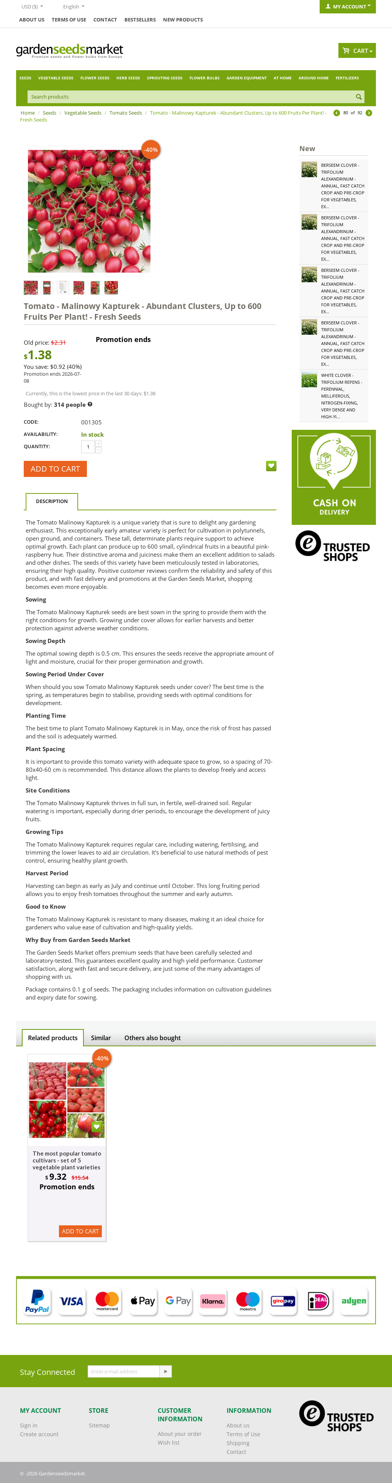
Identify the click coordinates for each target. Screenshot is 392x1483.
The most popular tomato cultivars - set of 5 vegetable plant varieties (67, 1160)
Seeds (25, 78)
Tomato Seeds (125, 112)
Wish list (169, 1442)
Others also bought (152, 1038)
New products (183, 19)
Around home (314, 78)
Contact (105, 19)
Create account (39, 1434)
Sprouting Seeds (165, 78)
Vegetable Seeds (56, 78)
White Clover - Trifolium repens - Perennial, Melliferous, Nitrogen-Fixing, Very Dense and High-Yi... (342, 395)
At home (283, 78)
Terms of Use (69, 19)
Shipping (238, 1443)
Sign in (29, 1425)
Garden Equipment (247, 78)
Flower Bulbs (204, 78)
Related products (53, 1038)
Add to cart (55, 469)
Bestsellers (140, 19)
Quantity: (37, 446)
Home (28, 112)
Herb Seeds (128, 78)
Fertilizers (347, 78)
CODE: (31, 421)
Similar (101, 1038)
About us (31, 19)
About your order (180, 1433)
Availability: (41, 434)
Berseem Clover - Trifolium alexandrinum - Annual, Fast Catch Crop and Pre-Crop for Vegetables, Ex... (342, 185)
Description (52, 501)
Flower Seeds (94, 78)
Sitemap (99, 1425)
